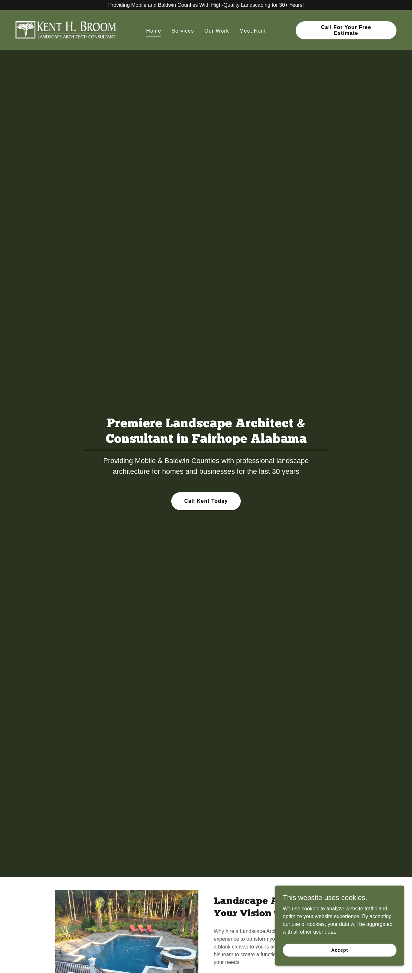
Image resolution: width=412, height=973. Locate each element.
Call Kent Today (206, 501)
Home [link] (153, 31)
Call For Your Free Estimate (346, 30)
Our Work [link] (216, 31)
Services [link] (183, 31)
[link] (66, 30)
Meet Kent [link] (252, 31)
